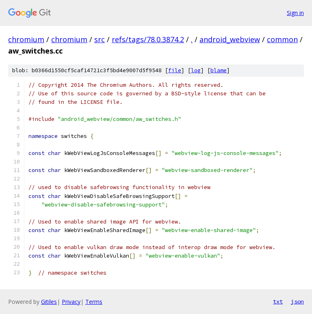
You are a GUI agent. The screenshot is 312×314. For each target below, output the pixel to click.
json (297, 301)
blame (218, 70)
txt (278, 301)
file (174, 70)
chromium (26, 39)
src (99, 39)
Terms (93, 301)
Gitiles (49, 301)
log (196, 70)
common (282, 39)
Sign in (295, 13)
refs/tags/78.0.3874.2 (148, 39)
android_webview (229, 39)
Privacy (71, 301)
